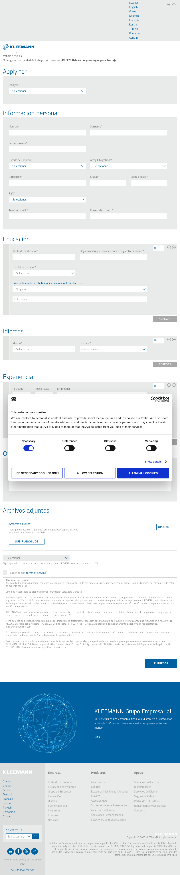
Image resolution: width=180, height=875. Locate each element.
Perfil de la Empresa (60, 782)
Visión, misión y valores (62, 787)
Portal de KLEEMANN (147, 801)
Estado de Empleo (20, 160)
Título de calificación (25, 251)
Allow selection (90, 473)
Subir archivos (27, 541)
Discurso (85, 343)
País (11, 193)
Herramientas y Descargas (150, 806)
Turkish (133, 29)
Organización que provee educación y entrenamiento (111, 251)
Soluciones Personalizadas (107, 815)
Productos (98, 773)
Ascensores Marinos (103, 810)
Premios (53, 815)
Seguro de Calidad (145, 796)
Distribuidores (142, 787)
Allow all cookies (143, 473)
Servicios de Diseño (145, 791)
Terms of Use (10, 859)
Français (134, 20)
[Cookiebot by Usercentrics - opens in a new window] (153, 399)
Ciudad (94, 177)
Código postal (139, 177)
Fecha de (18, 389)
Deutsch (134, 16)
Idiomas (13, 332)
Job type (14, 85)
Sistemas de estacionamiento (109, 805)
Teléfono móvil (18, 210)
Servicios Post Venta (146, 782)
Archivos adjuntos (19, 524)
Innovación (54, 796)
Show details (153, 461)
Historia (53, 801)
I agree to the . (27, 573)
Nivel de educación (24, 267)
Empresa (54, 773)
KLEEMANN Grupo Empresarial (132, 712)
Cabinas (95, 787)
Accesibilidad (99, 800)
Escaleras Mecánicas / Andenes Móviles (110, 794)
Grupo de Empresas (60, 791)
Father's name (17, 143)
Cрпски (133, 37)
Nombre (14, 126)
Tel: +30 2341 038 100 (22, 870)
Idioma (17, 343)
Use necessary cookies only (37, 473)
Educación (16, 239)
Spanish (134, 2)
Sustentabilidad (57, 806)
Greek (132, 11)
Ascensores (98, 782)
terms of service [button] (36, 573)
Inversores (54, 810)
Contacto (139, 810)
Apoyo (138, 773)
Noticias (53, 820)
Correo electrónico (101, 210)
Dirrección (15, 177)
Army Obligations (100, 160)
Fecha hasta (42, 389)
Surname (95, 126)
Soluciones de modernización (108, 819)
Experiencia (18, 377)
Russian (133, 24)
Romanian (135, 33)
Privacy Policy (26, 859)
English (133, 7)
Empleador (63, 389)
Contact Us (14, 830)
